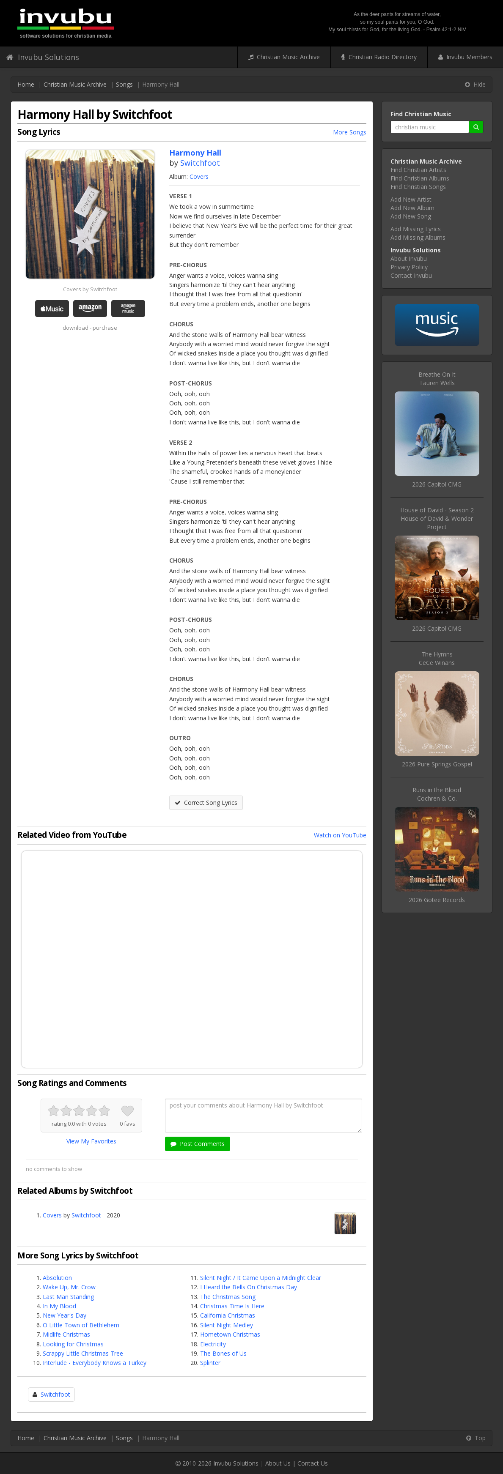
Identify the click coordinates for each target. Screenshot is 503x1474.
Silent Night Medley (226, 1325)
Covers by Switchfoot (90, 289)
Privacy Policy (409, 267)
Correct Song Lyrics (206, 803)
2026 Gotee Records (437, 900)
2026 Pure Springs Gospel (437, 764)
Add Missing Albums (417, 237)
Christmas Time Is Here (232, 1306)
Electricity (213, 1344)
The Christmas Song (228, 1297)
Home (25, 84)
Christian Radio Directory (379, 57)
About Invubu (408, 258)
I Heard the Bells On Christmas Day (248, 1287)
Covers (199, 176)
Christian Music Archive (284, 57)
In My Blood (59, 1306)
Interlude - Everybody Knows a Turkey (94, 1363)
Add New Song (410, 216)
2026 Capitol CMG (437, 484)
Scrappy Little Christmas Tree (83, 1353)
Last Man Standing (68, 1297)
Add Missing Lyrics (415, 229)
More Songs (349, 132)
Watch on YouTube (340, 835)
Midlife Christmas (66, 1334)
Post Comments (197, 1144)
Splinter (210, 1363)
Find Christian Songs (418, 187)
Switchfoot (200, 163)
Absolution (57, 1278)
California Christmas (227, 1315)
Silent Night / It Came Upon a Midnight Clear (260, 1278)
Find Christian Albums (419, 178)
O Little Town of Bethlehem (81, 1325)
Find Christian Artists (418, 170)
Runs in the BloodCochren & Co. (436, 794)
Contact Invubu (411, 275)
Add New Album (412, 208)
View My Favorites (91, 1141)
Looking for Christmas (73, 1344)
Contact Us (312, 1463)
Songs (124, 84)
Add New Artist (411, 199)
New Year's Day (64, 1315)
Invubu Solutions (42, 57)
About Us (278, 1463)
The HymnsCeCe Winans (437, 658)
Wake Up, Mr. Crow (69, 1287)
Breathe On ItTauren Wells (437, 378)
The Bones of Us (223, 1353)
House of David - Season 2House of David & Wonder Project (437, 518)
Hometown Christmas (230, 1334)
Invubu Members (465, 57)
